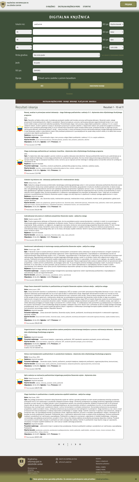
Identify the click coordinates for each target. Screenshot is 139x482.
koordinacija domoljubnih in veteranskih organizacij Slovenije (99, 318)
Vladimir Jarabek (34, 221)
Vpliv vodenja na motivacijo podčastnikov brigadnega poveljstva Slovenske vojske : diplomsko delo (66, 380)
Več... (42, 350)
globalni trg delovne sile (62, 202)
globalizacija (49, 202)
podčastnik (90, 140)
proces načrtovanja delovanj (45, 140)
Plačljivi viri (83, 101)
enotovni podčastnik (49, 168)
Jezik (17, 63)
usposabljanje (58, 277)
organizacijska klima (96, 369)
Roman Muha (33, 362)
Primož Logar (33, 251)
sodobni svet (40, 202)
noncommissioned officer (45, 437)
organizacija (49, 237)
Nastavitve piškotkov (102, 464)
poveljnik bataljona (67, 369)
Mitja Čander (33, 402)
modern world (29, 204)
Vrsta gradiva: (21, 55)
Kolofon (98, 459)
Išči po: (18, 70)
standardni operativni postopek (80, 344)
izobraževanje (40, 237)
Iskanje (66, 101)
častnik (68, 318)
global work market (50, 204)
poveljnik (72, 140)
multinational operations (82, 204)
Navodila (92, 101)
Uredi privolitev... (103, 479)
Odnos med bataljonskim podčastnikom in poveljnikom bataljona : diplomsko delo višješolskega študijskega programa (70, 357)
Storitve (87, 6)
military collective (60, 437)
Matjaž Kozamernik (35, 383)
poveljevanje (40, 435)
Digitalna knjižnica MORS (69, 6)
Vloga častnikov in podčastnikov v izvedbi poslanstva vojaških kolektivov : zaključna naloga (62, 399)
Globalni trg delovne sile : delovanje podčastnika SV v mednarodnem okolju (56, 179)
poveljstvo (82, 140)
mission (110, 435)
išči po (104, 24)
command (103, 435)
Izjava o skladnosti (102, 461)
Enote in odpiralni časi (68, 459)
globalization (39, 204)
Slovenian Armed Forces (66, 204)
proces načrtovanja (98, 344)
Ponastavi (69, 93)
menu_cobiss (101, 467)
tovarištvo (39, 168)
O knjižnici (50, 6)
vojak (72, 237)
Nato (43, 320)
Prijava (128, 4)
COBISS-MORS (100, 470)
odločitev (98, 140)
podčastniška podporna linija (66, 168)
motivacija (45, 388)
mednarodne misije (104, 202)
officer (34, 437)
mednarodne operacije (89, 202)
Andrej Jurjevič (33, 291)
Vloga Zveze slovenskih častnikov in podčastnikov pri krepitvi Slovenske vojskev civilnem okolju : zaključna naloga (72, 288)
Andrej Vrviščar (34, 183)
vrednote (80, 168)
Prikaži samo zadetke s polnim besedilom (57, 78)
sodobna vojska (89, 168)
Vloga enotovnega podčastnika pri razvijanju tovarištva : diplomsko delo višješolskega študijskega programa (69, 151)
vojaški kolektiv (95, 435)
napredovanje (73, 277)
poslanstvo (48, 435)
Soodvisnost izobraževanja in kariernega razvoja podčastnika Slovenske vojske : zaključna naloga (65, 248)
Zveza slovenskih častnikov (44, 318)
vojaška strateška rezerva (32, 320)
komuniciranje (109, 369)
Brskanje (73, 101)
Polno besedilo (31, 145)
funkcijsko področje (61, 140)
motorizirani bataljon (43, 344)
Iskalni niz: (20, 24)
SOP (68, 344)
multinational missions (99, 204)
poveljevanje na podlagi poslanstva (64, 435)
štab (77, 140)
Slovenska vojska (75, 202)
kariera (66, 277)
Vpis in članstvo (65, 462)
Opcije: (18, 78)
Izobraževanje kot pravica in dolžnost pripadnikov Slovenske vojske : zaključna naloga (60, 217)
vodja (68, 237)
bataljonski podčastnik (81, 369)
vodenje (38, 388)
